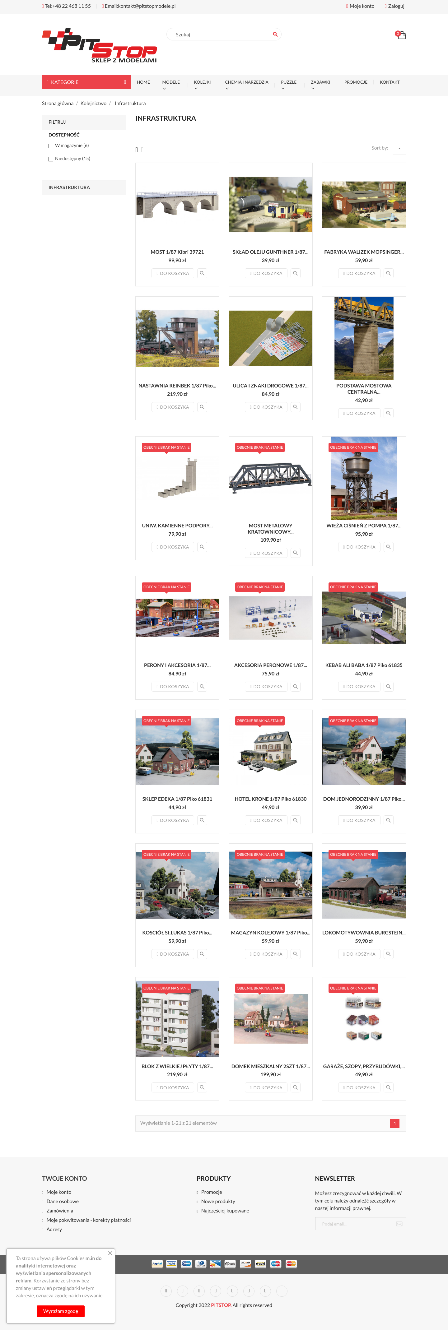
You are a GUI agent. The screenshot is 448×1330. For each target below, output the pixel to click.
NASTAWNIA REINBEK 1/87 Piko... (177, 386)
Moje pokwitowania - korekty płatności (88, 1220)
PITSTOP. (221, 1305)
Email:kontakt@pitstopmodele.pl (139, 6)
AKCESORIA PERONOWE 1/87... (270, 665)
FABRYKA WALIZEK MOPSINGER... (364, 252)
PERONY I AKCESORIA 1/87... (177, 665)
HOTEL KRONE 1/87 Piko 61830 (270, 799)
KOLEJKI (202, 82)
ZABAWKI (320, 82)
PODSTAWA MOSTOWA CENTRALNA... (364, 389)
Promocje (211, 1192)
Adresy (54, 1229)
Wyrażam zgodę (60, 1311)
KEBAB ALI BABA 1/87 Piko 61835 (364, 665)
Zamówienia (59, 1211)
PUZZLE (288, 82)
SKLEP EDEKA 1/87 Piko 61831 (177, 799)
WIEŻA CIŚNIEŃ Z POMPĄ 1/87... (363, 526)
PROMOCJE (355, 82)
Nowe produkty (218, 1201)
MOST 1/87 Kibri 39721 (177, 252)
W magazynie (72, 145)
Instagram (265, 1291)
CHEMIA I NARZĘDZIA (246, 82)
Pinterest (232, 1291)
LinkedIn (281, 1291)
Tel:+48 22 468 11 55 (66, 6)
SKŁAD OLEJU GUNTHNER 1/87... (271, 252)
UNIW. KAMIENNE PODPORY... (177, 526)
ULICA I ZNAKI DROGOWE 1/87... (271, 386)
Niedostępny (72, 158)
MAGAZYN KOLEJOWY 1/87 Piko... (270, 933)
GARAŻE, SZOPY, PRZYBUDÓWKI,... (364, 1066)
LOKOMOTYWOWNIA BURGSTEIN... (364, 933)
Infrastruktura (69, 187)
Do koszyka (172, 273)
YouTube (215, 1291)
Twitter (182, 1291)
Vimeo (248, 1291)
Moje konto (58, 1192)
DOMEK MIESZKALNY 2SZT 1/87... (270, 1066)
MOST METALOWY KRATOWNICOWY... (271, 529)
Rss (199, 1291)
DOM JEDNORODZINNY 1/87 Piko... (364, 799)
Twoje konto (64, 1178)
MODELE (171, 82)
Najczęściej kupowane (225, 1211)
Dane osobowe (62, 1201)
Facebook (166, 1291)
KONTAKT (390, 82)
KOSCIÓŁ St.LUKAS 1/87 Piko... (177, 933)
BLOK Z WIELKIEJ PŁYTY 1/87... (177, 1066)
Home (143, 82)
